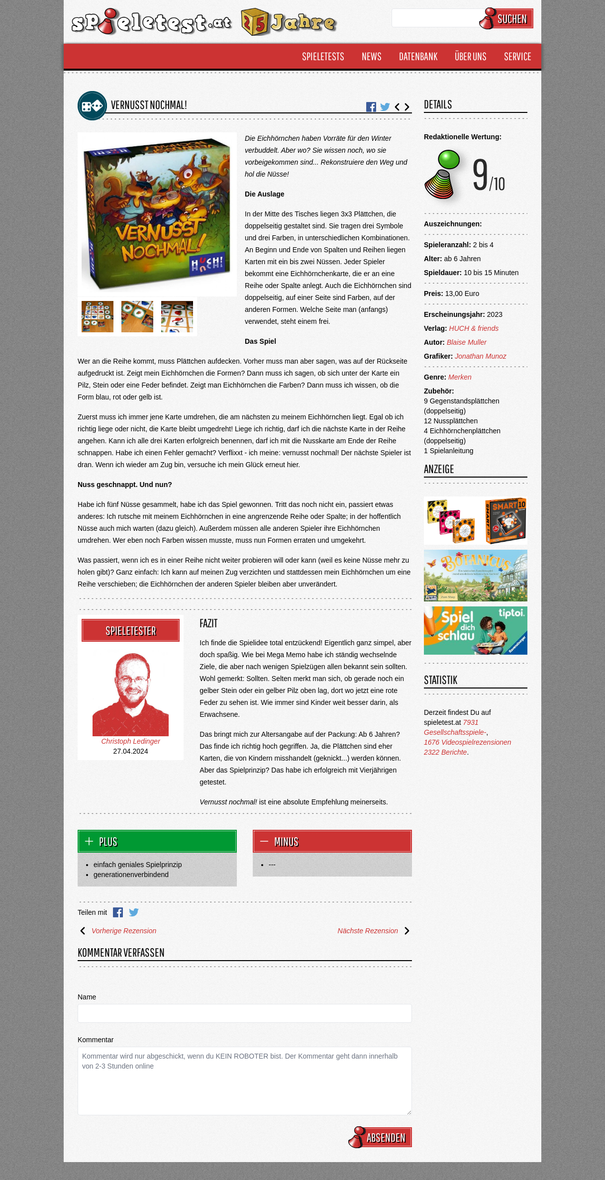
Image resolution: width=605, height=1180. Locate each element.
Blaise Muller (467, 342)
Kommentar (95, 1040)
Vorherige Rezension (117, 931)
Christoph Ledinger (130, 741)
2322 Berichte (445, 752)
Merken (460, 377)
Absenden (381, 1137)
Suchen (508, 18)
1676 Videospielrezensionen (467, 742)
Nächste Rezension (375, 931)
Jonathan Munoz (480, 356)
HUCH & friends (474, 328)
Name (87, 997)
